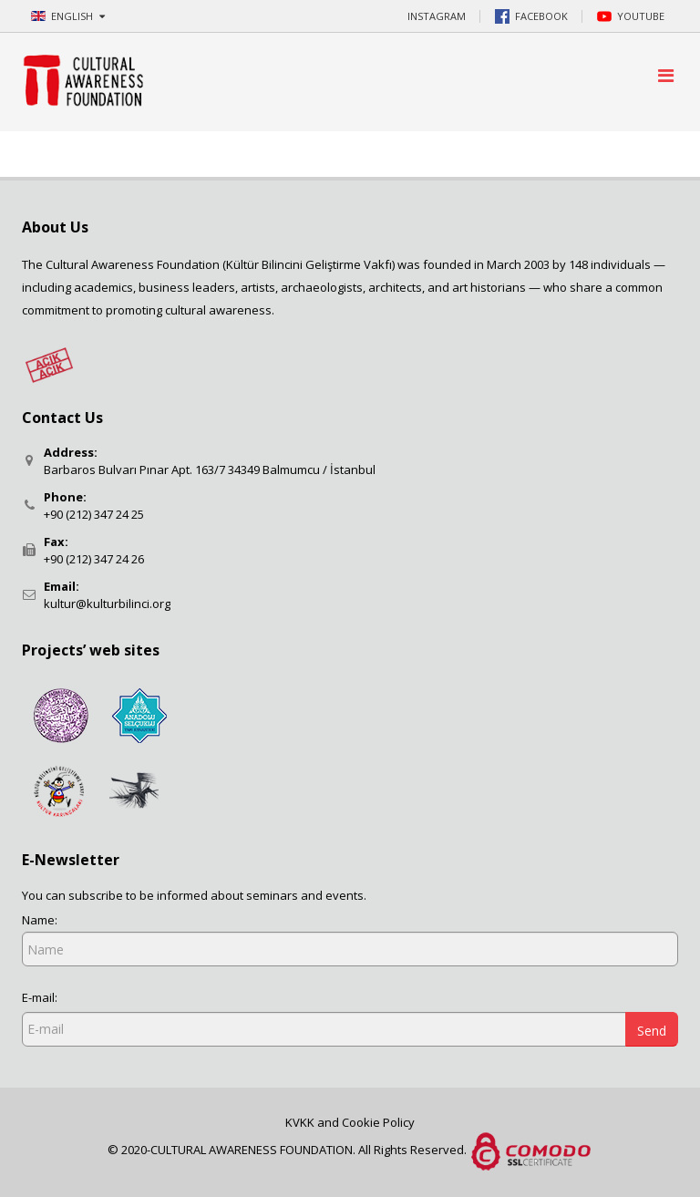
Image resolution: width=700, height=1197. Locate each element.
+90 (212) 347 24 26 (94, 559)
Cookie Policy (378, 1122)
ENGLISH (68, 16)
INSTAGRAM (436, 16)
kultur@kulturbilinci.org (107, 603)
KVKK (301, 1122)
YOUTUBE (630, 16)
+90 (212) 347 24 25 (94, 514)
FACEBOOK (531, 16)
